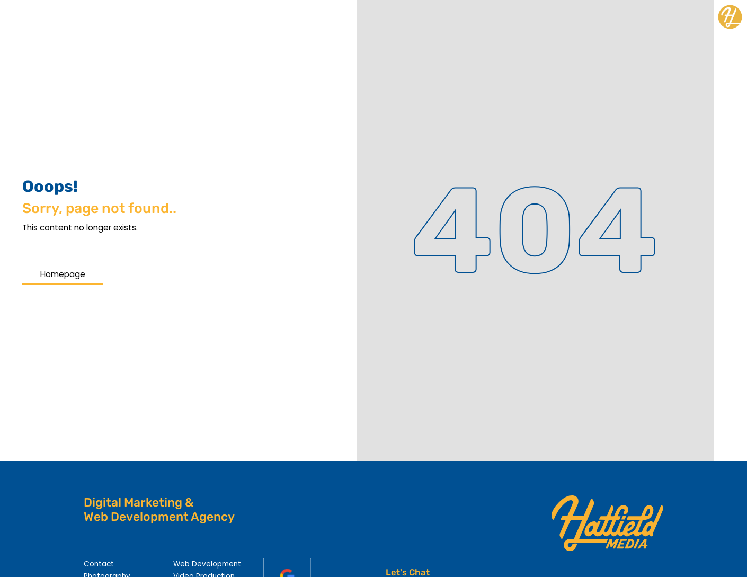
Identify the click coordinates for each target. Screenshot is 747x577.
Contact (99, 564)
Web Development (207, 564)
